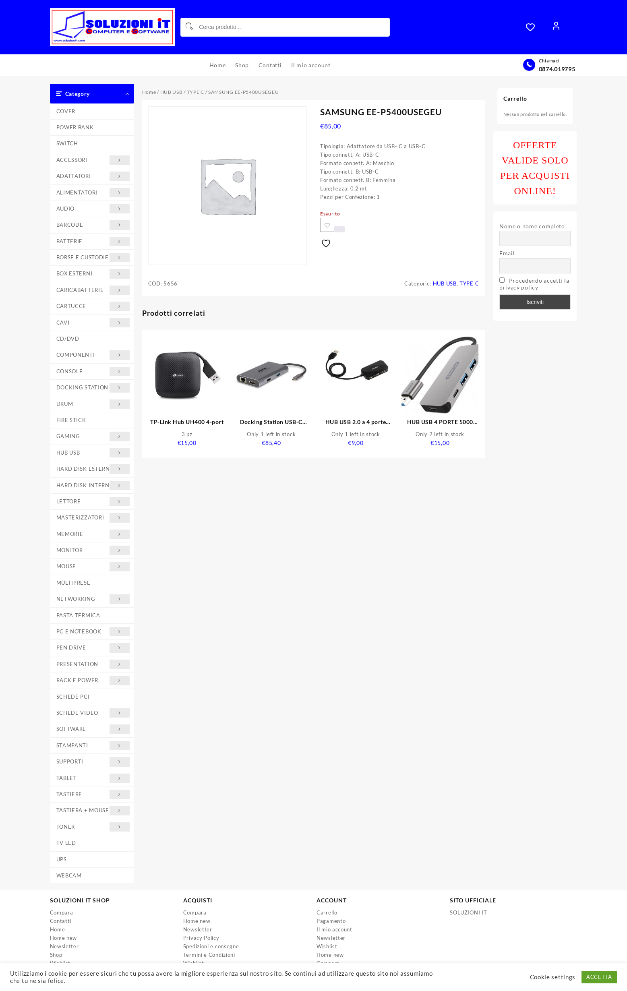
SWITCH (67, 143)
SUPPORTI (93, 761)
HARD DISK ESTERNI (93, 469)
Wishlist (327, 946)
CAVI (93, 322)
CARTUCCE (93, 306)
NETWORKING (93, 599)
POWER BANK (75, 127)
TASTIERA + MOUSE (93, 810)
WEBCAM (69, 875)
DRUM (93, 404)
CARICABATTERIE (93, 290)
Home (149, 92)
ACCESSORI (93, 160)
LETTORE (93, 501)
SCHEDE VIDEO (93, 713)
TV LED (66, 843)
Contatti (61, 921)
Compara (61, 912)
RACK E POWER (93, 680)
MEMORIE (93, 534)
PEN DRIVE (93, 647)
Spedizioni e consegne (211, 946)
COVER (66, 111)
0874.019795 (557, 69)
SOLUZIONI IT (468, 912)
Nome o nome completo (532, 226)
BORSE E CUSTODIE (93, 257)
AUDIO (93, 208)
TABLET (93, 778)
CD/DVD (67, 338)
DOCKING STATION (93, 387)
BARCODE (93, 225)
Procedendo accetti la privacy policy (534, 284)
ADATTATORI (93, 176)
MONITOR (93, 550)
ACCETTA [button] (599, 977)
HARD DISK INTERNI (93, 485)
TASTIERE (93, 794)
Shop (56, 955)
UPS (61, 859)
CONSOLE (93, 371)
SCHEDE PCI (73, 696)
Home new (63, 938)
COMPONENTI (93, 355)
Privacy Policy (201, 938)
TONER (93, 827)
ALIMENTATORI (93, 192)
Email (507, 253)
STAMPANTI (93, 745)
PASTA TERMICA (78, 615)
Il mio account (334, 929)
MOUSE (93, 566)
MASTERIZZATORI (93, 517)
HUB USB (93, 452)
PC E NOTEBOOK (93, 631)
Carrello (327, 912)
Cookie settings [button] (553, 977)
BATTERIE (93, 241)
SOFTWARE (93, 729)
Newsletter (64, 946)
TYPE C (195, 92)
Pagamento (331, 921)
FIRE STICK (71, 420)
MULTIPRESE (73, 582)
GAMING (93, 436)
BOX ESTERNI (93, 273)
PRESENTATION (93, 664)
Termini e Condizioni (209, 955)
